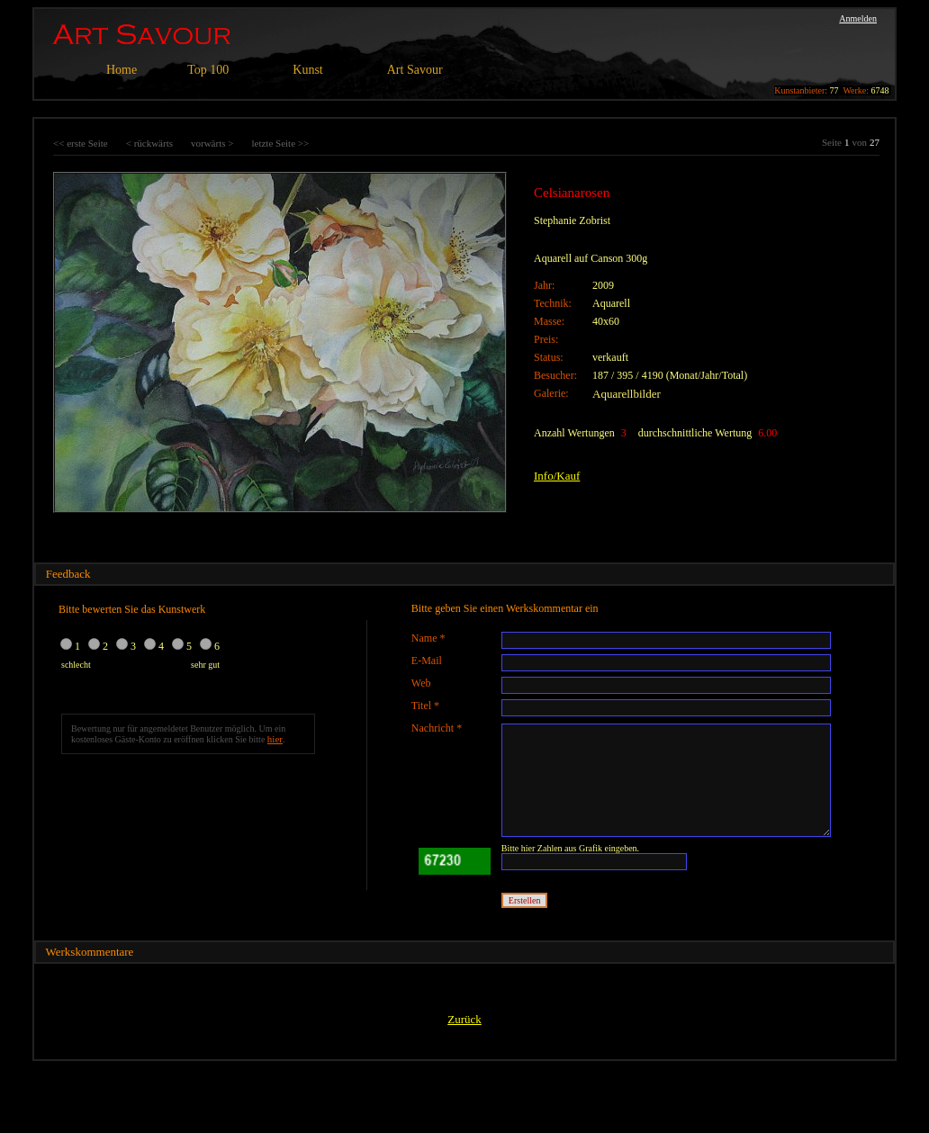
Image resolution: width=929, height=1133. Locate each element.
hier (275, 738)
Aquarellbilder (626, 393)
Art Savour (415, 69)
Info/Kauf (557, 475)
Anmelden (858, 18)
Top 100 (208, 69)
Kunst (307, 69)
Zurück (464, 1019)
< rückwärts (149, 143)
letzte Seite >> (280, 143)
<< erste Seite (80, 143)
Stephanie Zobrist (572, 220)
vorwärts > (212, 143)
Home (121, 69)
